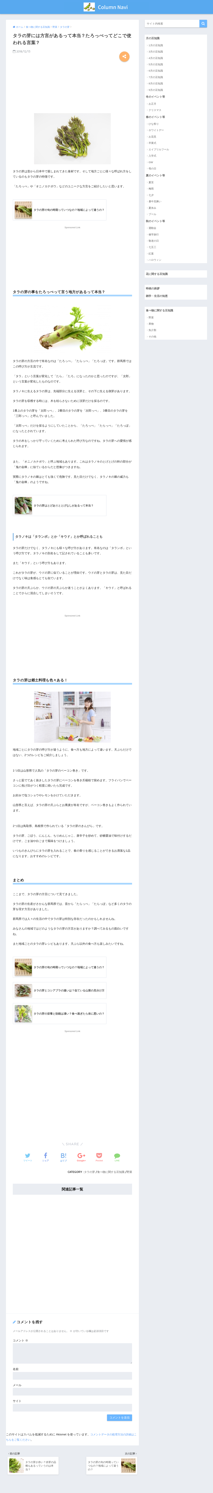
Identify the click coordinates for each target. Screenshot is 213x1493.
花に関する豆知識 (157, 275)
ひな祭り (154, 124)
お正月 (152, 104)
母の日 (152, 169)
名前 (16, 1370)
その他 (152, 338)
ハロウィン (155, 260)
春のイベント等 (156, 117)
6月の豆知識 (156, 71)
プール (152, 215)
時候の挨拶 (153, 289)
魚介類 (152, 331)
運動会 (152, 229)
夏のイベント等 (156, 176)
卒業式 (152, 143)
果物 (151, 325)
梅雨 (151, 189)
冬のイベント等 (156, 97)
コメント (20, 1341)
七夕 (151, 195)
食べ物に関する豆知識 (110, 1172)
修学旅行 (154, 235)
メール (17, 1386)
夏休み (152, 208)
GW (151, 162)
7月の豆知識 (156, 77)
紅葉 (151, 254)
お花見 (152, 137)
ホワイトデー (156, 130)
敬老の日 (154, 241)
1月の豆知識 (156, 45)
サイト (17, 1402)
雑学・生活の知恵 (157, 297)
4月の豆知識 (156, 58)
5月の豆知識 (156, 64)
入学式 (152, 156)
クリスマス (155, 110)
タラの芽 (89, 1172)
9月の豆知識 (156, 90)
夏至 (151, 183)
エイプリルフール (159, 149)
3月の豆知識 (156, 51)
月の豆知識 (153, 38)
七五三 (152, 248)
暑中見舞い (155, 202)
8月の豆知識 (156, 83)
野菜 (129, 1172)
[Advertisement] (72, 86)
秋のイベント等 (156, 221)
